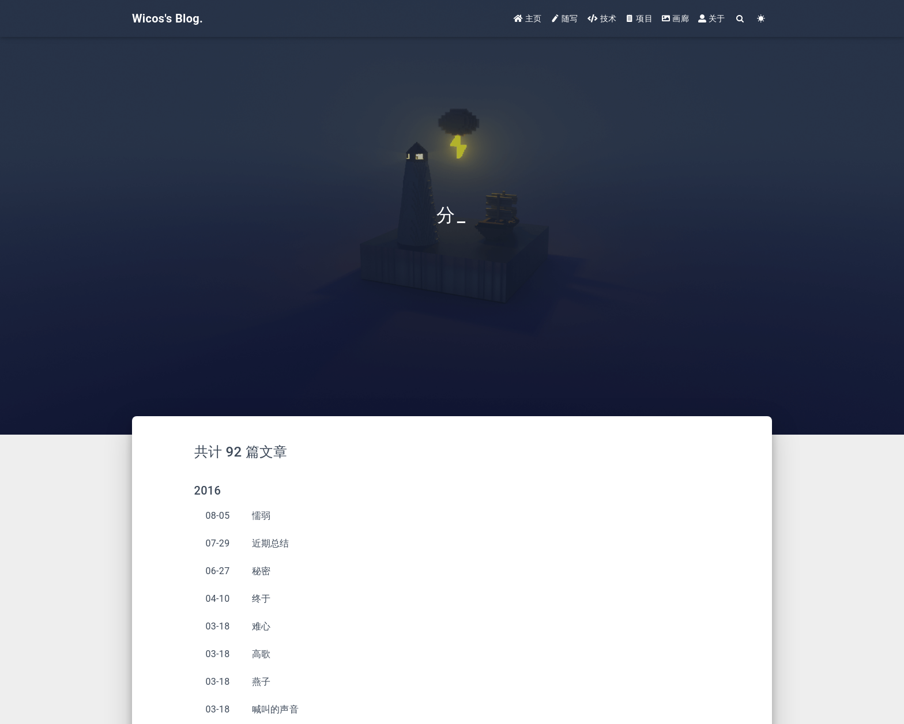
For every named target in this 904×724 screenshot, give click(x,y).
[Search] (740, 18)
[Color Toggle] (761, 18)
